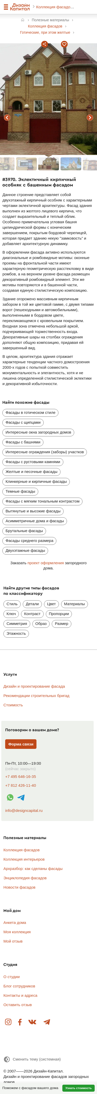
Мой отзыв (13, 941)
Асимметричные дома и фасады (34, 521)
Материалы (74, 604)
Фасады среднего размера (29, 540)
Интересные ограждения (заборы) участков (44, 452)
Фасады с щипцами (22, 422)
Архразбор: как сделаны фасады (33, 868)
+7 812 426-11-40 (20, 785)
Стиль (12, 604)
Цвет (51, 604)
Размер (61, 623)
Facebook (20, 1022)
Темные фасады (20, 491)
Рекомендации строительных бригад (36, 695)
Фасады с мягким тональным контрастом (42, 501)
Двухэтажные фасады (25, 550)
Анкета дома (14, 922)
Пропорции (59, 613)
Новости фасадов (19, 887)
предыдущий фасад (7, 118)
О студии (11, 976)
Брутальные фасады (24, 530)
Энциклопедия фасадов (25, 878)
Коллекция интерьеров (23, 859)
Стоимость (13, 705)
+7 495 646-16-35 (20, 776)
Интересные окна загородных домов (38, 432)
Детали (32, 604)
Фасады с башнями (22, 442)
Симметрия (16, 623)
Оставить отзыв (17, 1004)
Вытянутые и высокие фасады (33, 511)
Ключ (11, 613)
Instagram (8, 1022)
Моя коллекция (17, 932)
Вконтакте (32, 1022)
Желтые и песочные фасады (31, 471)
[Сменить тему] (32, 1059)
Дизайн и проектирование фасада (34, 686)
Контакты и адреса (20, 995)
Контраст (32, 613)
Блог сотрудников (19, 986)
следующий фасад (90, 118)
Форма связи (20, 744)
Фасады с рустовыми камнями (32, 461)
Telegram (46, 1022)
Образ (41, 623)
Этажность (16, 633)
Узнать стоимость (78, 1088)
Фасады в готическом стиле (30, 412)
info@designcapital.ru (23, 810)
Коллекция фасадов (54, 7)
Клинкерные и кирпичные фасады (36, 481)
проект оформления (45, 563)
